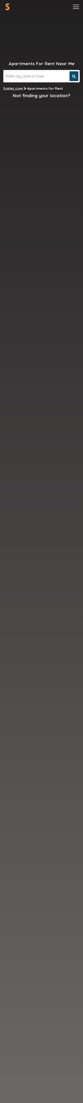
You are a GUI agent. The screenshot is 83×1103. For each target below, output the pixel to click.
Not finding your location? (41, 95)
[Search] (35, 76)
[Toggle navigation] (76, 7)
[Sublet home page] (7, 7)
